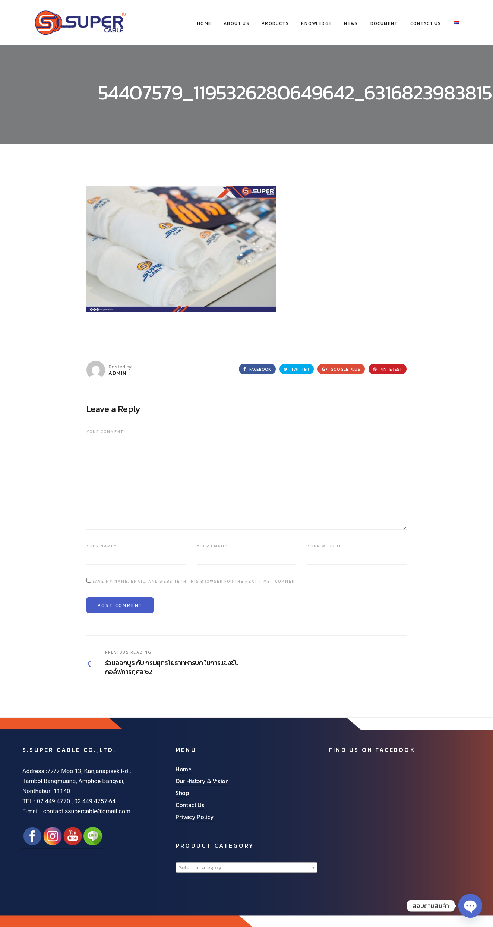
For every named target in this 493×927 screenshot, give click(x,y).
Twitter (296, 369)
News (351, 23)
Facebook (257, 369)
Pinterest (387, 369)
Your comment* (106, 431)
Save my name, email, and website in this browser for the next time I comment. (195, 581)
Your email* (212, 546)
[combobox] (246, 867)
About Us (236, 23)
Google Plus (341, 369)
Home (184, 769)
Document (384, 23)
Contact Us (425, 23)
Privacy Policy (195, 816)
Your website (324, 546)
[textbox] (246, 868)
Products (275, 23)
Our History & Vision (202, 780)
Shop (182, 792)
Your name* (101, 546)
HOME (204, 23)
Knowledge (316, 23)
